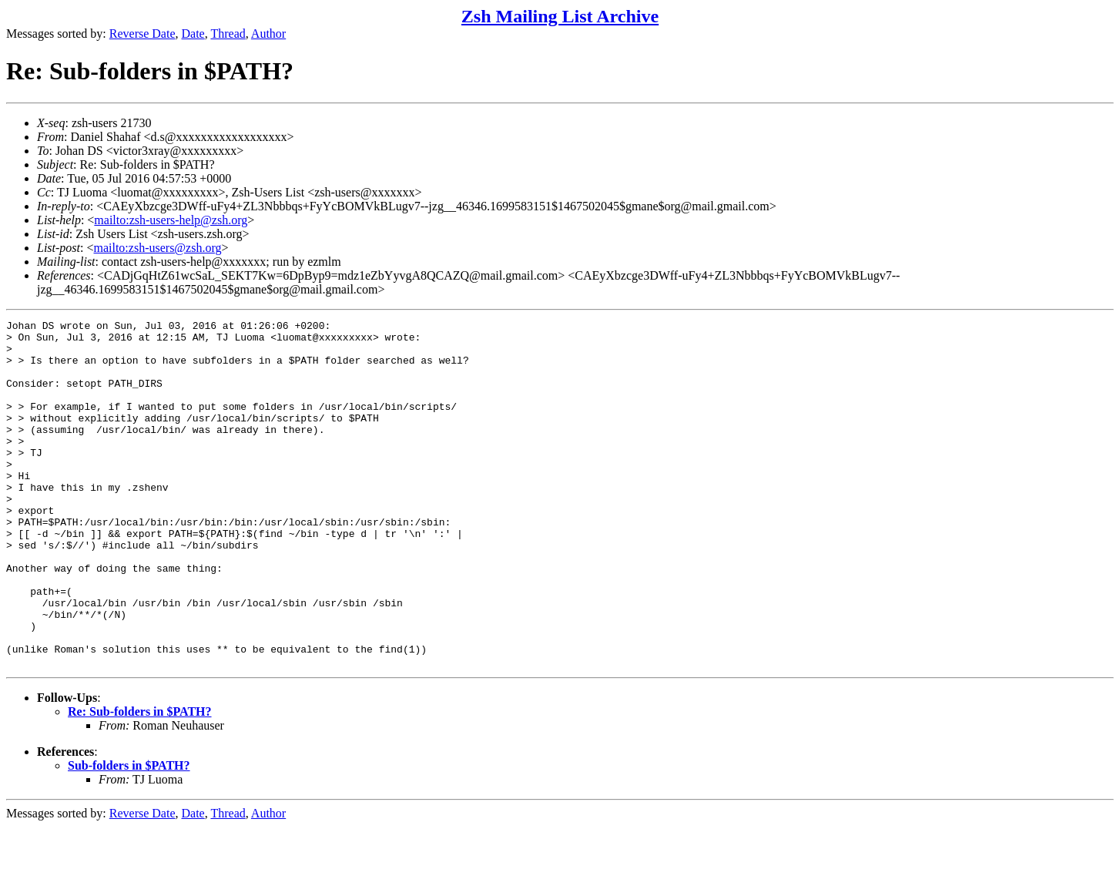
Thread (227, 33)
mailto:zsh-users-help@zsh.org (170, 220)
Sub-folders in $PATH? (129, 834)
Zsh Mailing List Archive (560, 16)
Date (193, 33)
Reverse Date (142, 33)
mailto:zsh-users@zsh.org (157, 247)
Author (268, 33)
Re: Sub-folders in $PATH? (140, 780)
